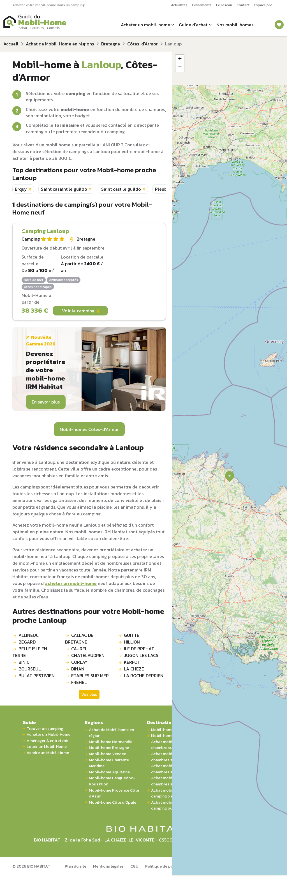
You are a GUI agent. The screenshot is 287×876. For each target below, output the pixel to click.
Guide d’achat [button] (193, 24)
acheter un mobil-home (71, 583)
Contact (243, 5)
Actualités (179, 5)
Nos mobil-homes (234, 24)
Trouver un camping (45, 729)
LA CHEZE (134, 668)
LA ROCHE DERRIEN (143, 675)
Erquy (21, 189)
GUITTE (131, 635)
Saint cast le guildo (121, 189)
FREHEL (79, 682)
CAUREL (79, 648)
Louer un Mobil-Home (47, 747)
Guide (29, 722)
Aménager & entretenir (47, 741)
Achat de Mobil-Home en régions (60, 43)
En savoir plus (46, 401)
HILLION (132, 641)
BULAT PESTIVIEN (36, 675)
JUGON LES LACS (141, 655)
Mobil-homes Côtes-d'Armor (89, 429)
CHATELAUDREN (88, 655)
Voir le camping (80, 310)
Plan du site (75, 866)
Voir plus (89, 694)
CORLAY (79, 662)
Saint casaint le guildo (64, 189)
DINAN (77, 668)
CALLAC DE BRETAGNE (79, 638)
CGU (134, 866)
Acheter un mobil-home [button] (145, 24)
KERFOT (132, 662)
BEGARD (27, 641)
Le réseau (224, 5)
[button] (229, 476)
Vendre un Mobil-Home (48, 753)
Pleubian (164, 189)
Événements (202, 5)
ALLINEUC (28, 635)
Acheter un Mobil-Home (48, 734)
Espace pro (263, 5)
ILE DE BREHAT (139, 648)
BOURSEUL (29, 668)
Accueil (10, 43)
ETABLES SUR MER (90, 675)
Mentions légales (108, 866)
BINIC (23, 662)
